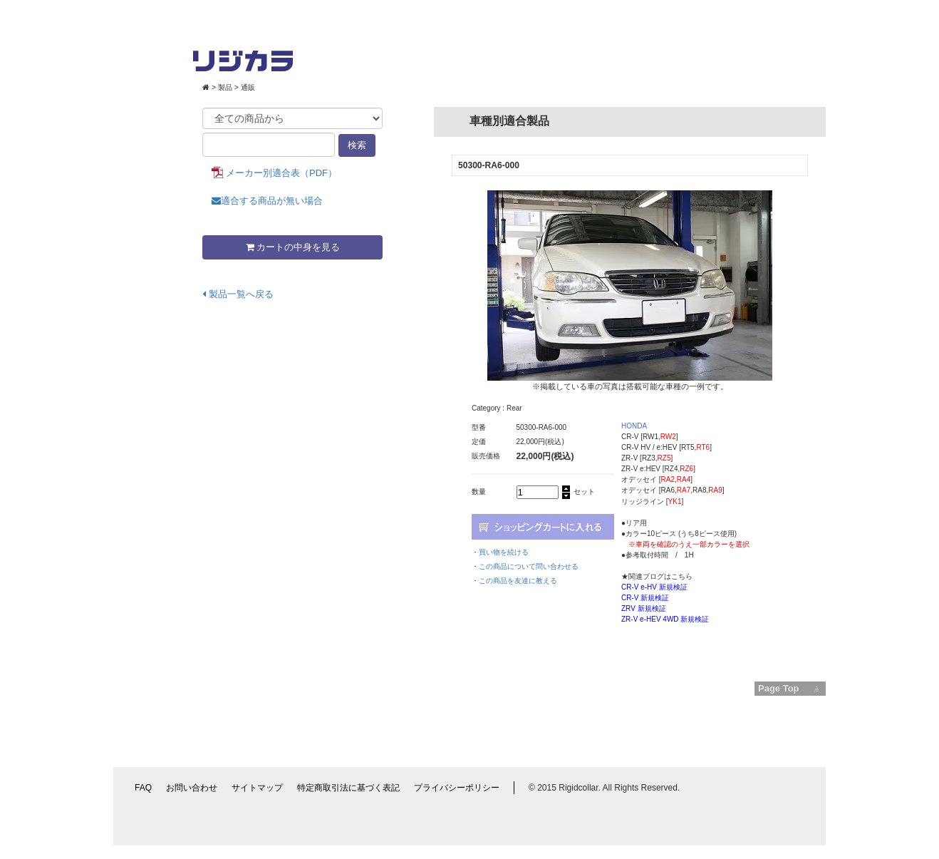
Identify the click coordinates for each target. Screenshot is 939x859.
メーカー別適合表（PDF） (281, 173)
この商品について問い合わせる (529, 566)
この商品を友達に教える (518, 581)
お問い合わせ (191, 788)
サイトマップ (257, 788)
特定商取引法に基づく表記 (348, 788)
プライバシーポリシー (456, 788)
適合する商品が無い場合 (267, 200)
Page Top (778, 688)
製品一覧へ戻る (238, 294)
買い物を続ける (504, 552)
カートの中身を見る (293, 247)
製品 (225, 87)
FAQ (143, 788)
